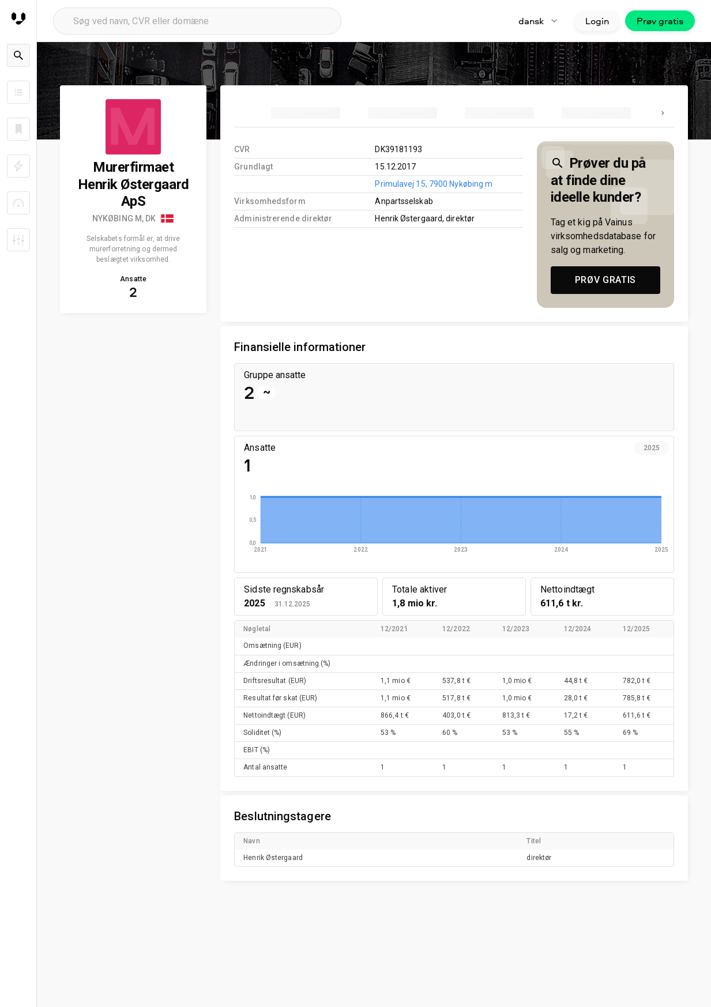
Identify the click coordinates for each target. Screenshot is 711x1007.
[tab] (305, 113)
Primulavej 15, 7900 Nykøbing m (433, 183)
